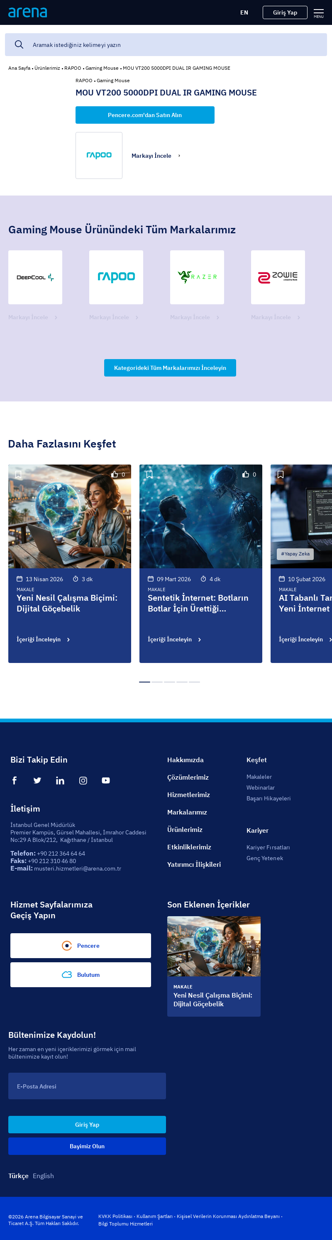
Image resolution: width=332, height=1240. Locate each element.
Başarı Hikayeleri (269, 798)
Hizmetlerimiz (188, 794)
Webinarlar (261, 787)
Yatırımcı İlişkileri (194, 864)
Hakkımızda (185, 760)
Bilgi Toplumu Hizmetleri (125, 1223)
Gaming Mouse (102, 68)
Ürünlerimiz (47, 68)
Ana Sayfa (19, 68)
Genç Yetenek (265, 858)
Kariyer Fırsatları (268, 847)
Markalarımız (187, 812)
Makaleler (259, 776)
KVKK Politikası (115, 1216)
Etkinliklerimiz (189, 847)
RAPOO (72, 68)
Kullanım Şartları (155, 1216)
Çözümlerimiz (188, 777)
